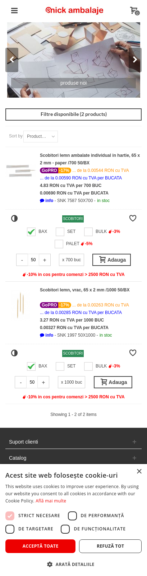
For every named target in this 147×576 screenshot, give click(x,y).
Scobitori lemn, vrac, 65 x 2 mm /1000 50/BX (84, 289)
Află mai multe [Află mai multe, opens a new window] (51, 501)
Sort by (16, 136)
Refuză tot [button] (110, 546)
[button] (46, 200)
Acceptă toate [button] (41, 546)
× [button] (139, 471)
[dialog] (73, 520)
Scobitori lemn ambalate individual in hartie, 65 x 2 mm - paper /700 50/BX (90, 159)
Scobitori (73, 219)
